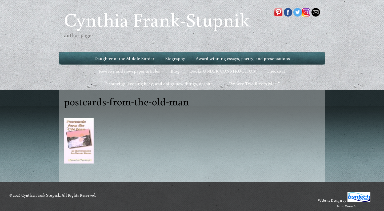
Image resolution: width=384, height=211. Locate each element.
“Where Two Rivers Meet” (254, 83)
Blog (175, 71)
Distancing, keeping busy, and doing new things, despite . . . (161, 83)
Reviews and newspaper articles (129, 71)
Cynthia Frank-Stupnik (156, 19)
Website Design (330, 200)
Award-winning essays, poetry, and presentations (243, 58)
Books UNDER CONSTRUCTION (223, 71)
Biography (175, 58)
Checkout (275, 71)
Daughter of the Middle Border (124, 58)
